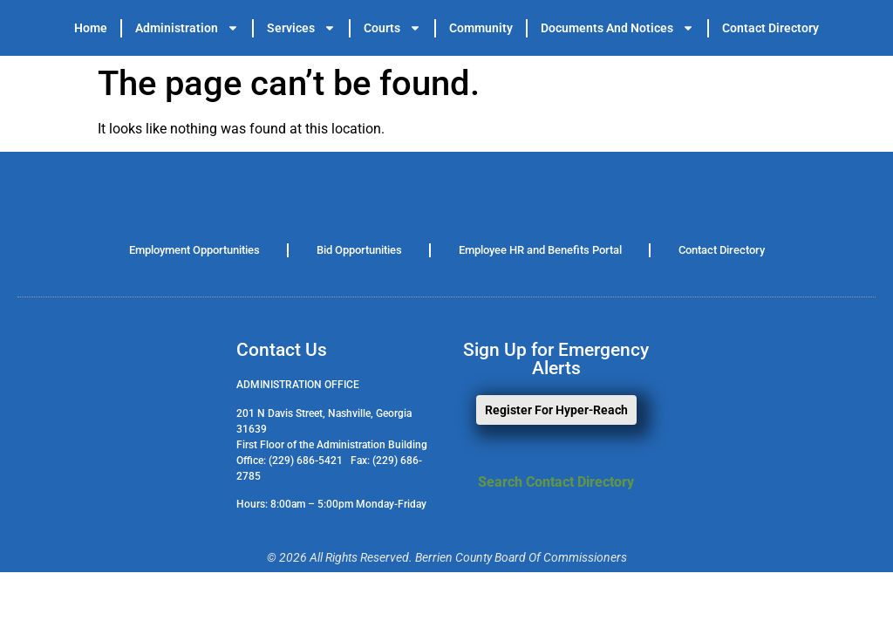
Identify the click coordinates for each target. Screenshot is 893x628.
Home (90, 28)
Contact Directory (770, 28)
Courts (392, 27)
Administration (187, 27)
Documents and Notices (617, 27)
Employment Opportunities (194, 249)
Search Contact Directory (556, 482)
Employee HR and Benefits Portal (540, 249)
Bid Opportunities (359, 249)
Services (301, 27)
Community (481, 28)
